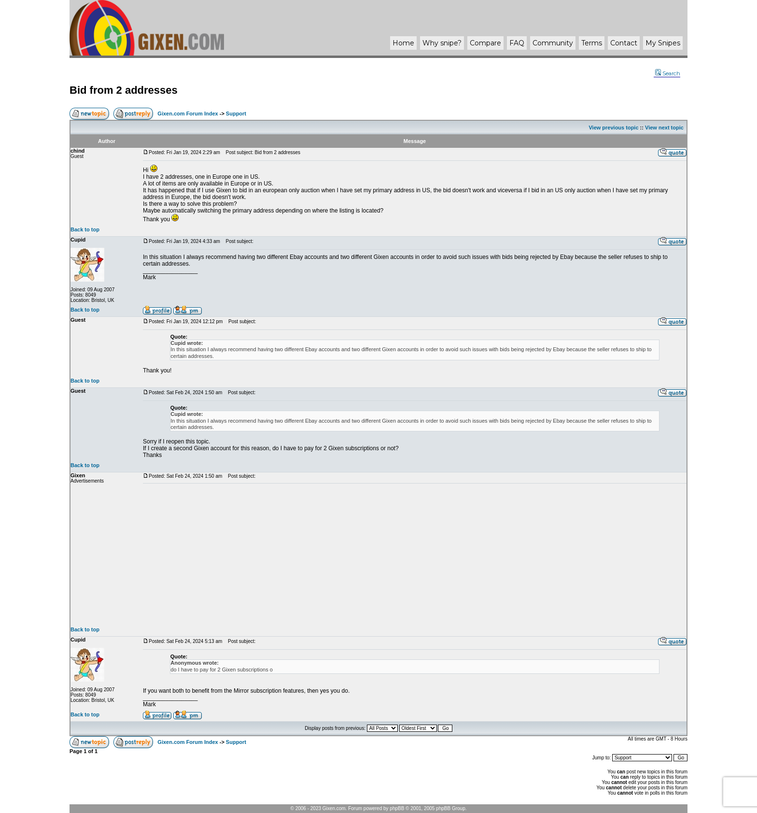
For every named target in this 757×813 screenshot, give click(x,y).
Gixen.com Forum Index (187, 113)
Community (553, 43)
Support (236, 113)
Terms (591, 43)
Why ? (442, 43)
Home (403, 43)
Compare (485, 43)
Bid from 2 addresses (124, 90)
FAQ (516, 43)
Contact (623, 43)
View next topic (664, 127)
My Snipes (662, 43)
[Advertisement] (415, 555)
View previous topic (613, 127)
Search (667, 73)
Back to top (84, 229)
